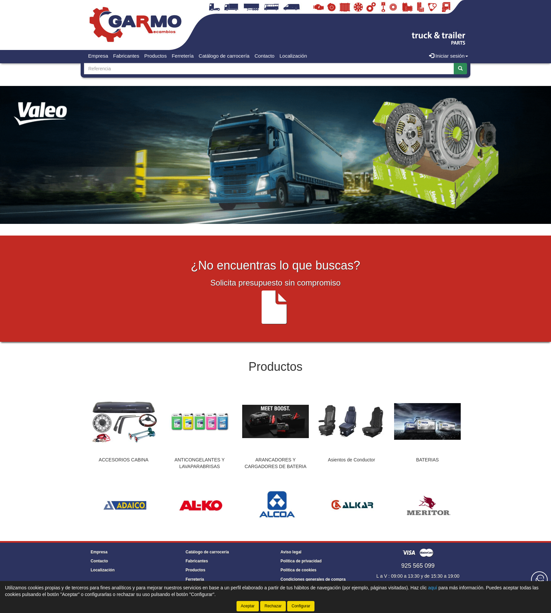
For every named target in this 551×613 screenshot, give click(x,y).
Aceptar (248, 606)
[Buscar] (460, 68)
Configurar (300, 606)
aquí (432, 587)
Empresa (98, 56)
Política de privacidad (300, 561)
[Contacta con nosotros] (539, 579)
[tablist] (275, 430)
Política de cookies (298, 570)
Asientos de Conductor (351, 459)
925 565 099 (417, 565)
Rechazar (273, 606)
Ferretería (183, 56)
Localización (293, 56)
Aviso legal (290, 552)
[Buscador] (269, 68)
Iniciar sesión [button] (448, 56)
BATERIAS (427, 459)
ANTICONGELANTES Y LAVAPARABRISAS (200, 463)
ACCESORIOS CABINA (123, 459)
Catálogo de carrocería (224, 56)
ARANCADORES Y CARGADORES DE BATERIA (275, 463)
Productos (155, 56)
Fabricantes (126, 56)
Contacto (265, 56)
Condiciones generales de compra (312, 579)
